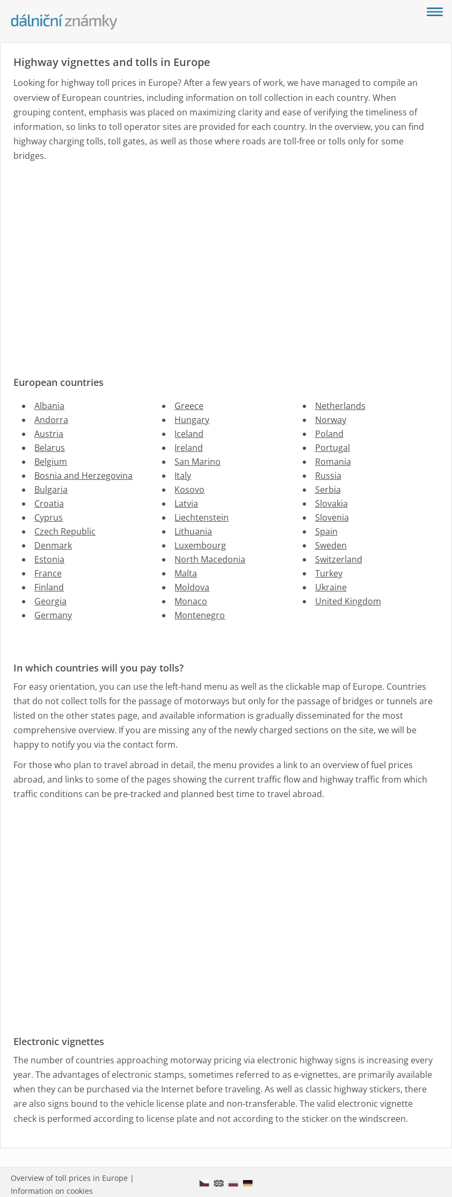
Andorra (51, 420)
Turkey (328, 573)
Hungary (191, 420)
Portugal (332, 448)
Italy (182, 475)
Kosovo (189, 489)
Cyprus (48, 517)
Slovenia (332, 517)
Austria (48, 434)
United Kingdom (348, 601)
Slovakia (331, 503)
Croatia (49, 503)
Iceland (188, 434)
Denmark (53, 545)
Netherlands (340, 406)
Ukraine (331, 587)
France (48, 573)
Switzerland (338, 559)
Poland (329, 434)
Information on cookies (52, 1191)
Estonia (49, 559)
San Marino (197, 462)
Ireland (188, 448)
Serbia (328, 489)
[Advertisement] (223, 261)
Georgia (50, 601)
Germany (53, 615)
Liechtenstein (201, 517)
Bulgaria (51, 489)
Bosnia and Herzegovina (83, 475)
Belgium (50, 462)
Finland (49, 587)
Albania (49, 406)
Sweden (331, 545)
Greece (188, 406)
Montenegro (199, 615)
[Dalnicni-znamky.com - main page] (64, 22)
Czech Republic (65, 531)
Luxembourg (200, 545)
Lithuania (193, 531)
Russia (328, 475)
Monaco (190, 601)
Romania (333, 462)
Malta (185, 573)
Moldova (191, 587)
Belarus (49, 448)
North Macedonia (209, 559)
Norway (330, 420)
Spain (326, 531)
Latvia (186, 503)
